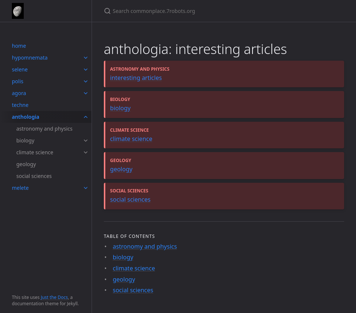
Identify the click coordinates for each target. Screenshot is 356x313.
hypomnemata (29, 57)
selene (20, 69)
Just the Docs (54, 297)
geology (26, 164)
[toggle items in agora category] (86, 93)
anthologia (25, 116)
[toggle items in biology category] (86, 141)
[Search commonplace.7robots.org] (191, 11)
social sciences (34, 175)
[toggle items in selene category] (86, 69)
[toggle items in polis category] (86, 81)
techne (20, 104)
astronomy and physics (44, 128)
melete (20, 187)
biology (25, 140)
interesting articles (136, 78)
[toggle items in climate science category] (86, 152)
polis (17, 81)
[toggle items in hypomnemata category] (86, 58)
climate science (34, 152)
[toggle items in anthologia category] (86, 117)
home (19, 45)
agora (19, 93)
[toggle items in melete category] (86, 188)
